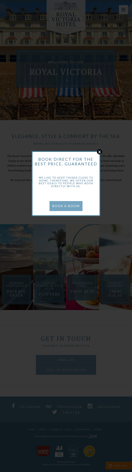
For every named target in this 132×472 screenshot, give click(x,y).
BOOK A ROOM (66, 206)
